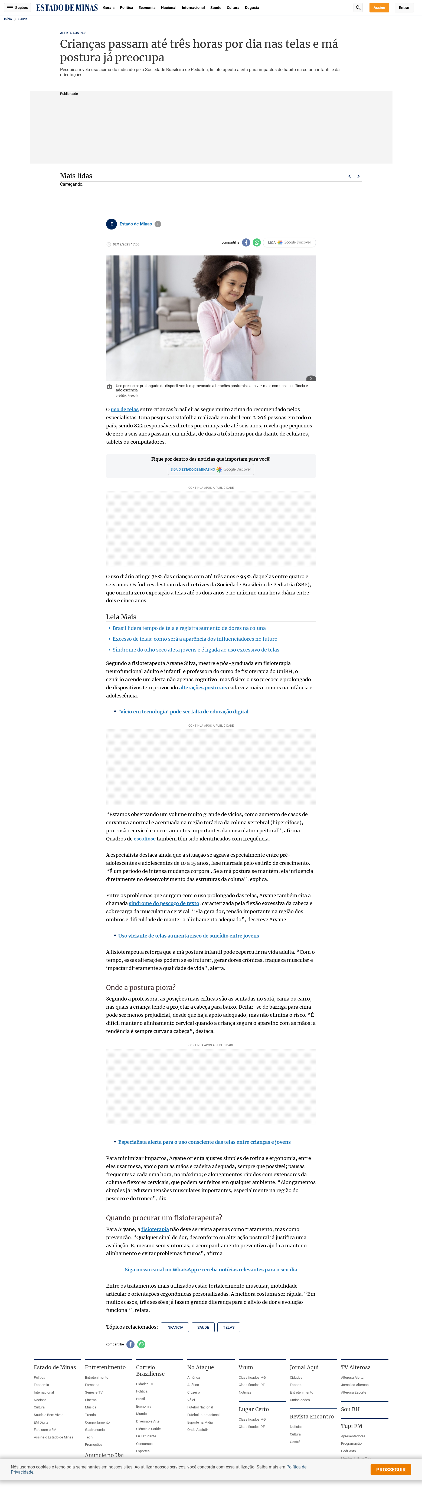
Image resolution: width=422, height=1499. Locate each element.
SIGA (289, 242)
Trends (90, 1415)
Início (8, 19)
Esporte (296, 1385)
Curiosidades (300, 1400)
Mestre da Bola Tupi (356, 1459)
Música (90, 1407)
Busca (358, 7)
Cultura (233, 7)
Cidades (296, 1377)
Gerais (109, 7)
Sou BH (350, 1409)
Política (126, 7)
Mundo (141, 1414)
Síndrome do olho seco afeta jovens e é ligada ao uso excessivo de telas (196, 650)
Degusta (252, 7)
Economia (147, 7)
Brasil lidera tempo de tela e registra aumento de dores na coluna (189, 628)
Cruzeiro (193, 1392)
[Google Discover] (211, 469)
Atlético (193, 1385)
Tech (89, 1437)
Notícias (245, 1392)
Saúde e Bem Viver (48, 1415)
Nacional (168, 7)
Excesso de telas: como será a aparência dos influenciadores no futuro (195, 639)
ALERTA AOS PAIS (73, 33)
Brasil (140, 1399)
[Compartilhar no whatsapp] (257, 242)
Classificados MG (252, 1377)
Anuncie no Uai (104, 1455)
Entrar (404, 7)
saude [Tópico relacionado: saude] (203, 1327)
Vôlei (191, 1400)
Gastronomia (95, 1430)
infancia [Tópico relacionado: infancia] (174, 1327)
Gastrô (295, 1442)
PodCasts (348, 1451)
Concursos (144, 1444)
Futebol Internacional (203, 1415)
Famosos (92, 1385)
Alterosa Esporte (353, 1392)
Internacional (193, 7)
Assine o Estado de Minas (53, 1437)
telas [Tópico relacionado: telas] (228, 1327)
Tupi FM (351, 1426)
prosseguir (391, 1470)
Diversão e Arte (147, 1421)
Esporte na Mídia (200, 1422)
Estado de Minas (136, 224)
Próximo (358, 176)
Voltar (349, 176)
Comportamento (97, 1422)
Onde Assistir (197, 1430)
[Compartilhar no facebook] (246, 242)
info (158, 224)
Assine (379, 7)
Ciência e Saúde (148, 1429)
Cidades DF (145, 1384)
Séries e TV (94, 1392)
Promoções (94, 1445)
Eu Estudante (146, 1436)
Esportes (143, 1451)
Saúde (215, 7)
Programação (351, 1443)
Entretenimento (96, 1377)
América (193, 1377)
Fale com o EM (45, 1430)
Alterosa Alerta (352, 1377)
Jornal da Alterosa (355, 1385)
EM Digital (41, 1422)
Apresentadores (353, 1436)
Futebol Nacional (200, 1407)
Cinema (91, 1400)
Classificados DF (252, 1385)
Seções (17, 7)
